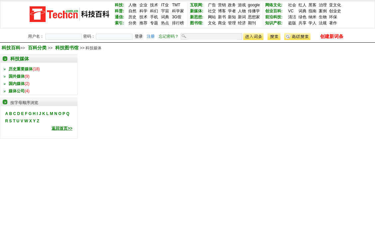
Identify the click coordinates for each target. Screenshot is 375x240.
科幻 (154, 11)
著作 (333, 23)
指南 (312, 11)
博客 (222, 11)
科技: (119, 5)
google (254, 5)
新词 (242, 17)
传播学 (254, 11)
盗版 (292, 23)
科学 (143, 11)
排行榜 (178, 23)
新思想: (196, 17)
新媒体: (196, 11)
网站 (212, 17)
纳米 (312, 17)
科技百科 (11, 47)
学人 (312, 23)
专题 (154, 23)
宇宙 (165, 11)
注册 (151, 36)
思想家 (254, 17)
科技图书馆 (67, 47)
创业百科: (273, 11)
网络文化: (273, 5)
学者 (232, 11)
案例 (323, 11)
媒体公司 (17, 91)
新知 (232, 17)
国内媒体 (17, 83)
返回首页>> (62, 128)
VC (291, 11)
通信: (119, 17)
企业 (143, 5)
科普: (119, 11)
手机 (154, 17)
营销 (222, 5)
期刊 (252, 23)
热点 (165, 23)
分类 (132, 23)
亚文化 (335, 5)
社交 (212, 11)
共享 (302, 23)
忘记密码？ (169, 36)
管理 (232, 23)
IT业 (165, 5)
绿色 (302, 17)
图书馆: (196, 23)
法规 (323, 23)
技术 (154, 5)
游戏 (242, 5)
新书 (222, 17)
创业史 (335, 11)
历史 (132, 17)
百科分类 (37, 47)
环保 (333, 17)
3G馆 (176, 17)
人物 (132, 5)
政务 (232, 5)
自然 (132, 11)
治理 (323, 5)
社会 (292, 5)
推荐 (143, 23)
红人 (302, 5)
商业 (222, 23)
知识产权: (273, 23)
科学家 (178, 11)
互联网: (196, 5)
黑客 (312, 5)
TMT (176, 5)
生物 (323, 17)
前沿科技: (273, 17)
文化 (212, 23)
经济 (242, 23)
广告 (212, 5)
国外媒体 (17, 76)
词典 (165, 17)
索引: (119, 23)
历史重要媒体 (21, 69)
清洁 (292, 17)
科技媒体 (19, 58)
